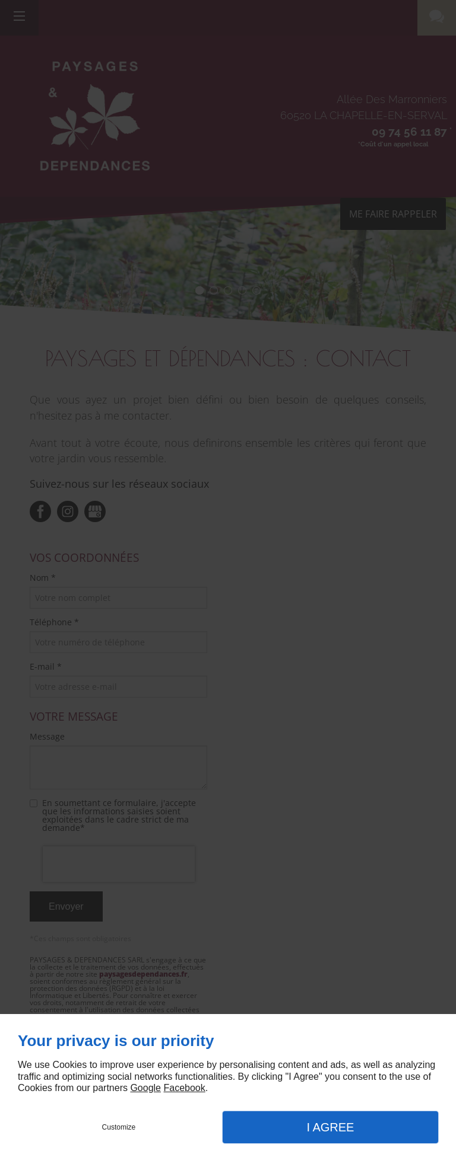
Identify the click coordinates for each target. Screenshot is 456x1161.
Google (145, 1088)
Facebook (184, 1088)
